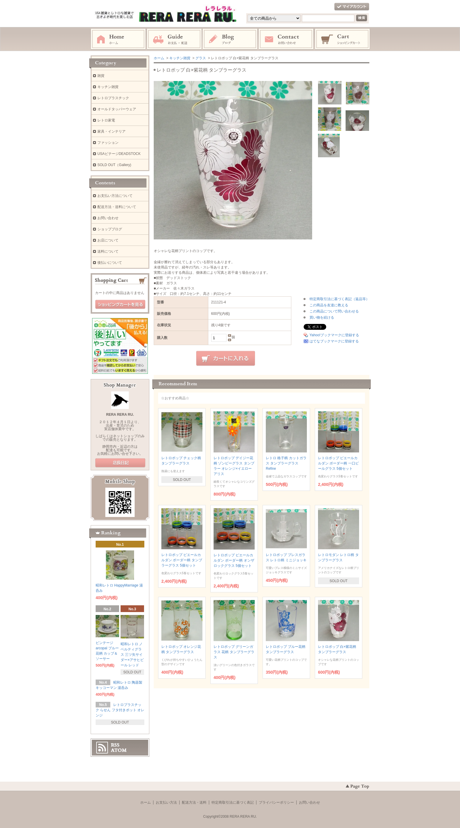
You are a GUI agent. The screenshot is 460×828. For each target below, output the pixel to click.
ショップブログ (109, 229)
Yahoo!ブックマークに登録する (334, 335)
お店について (108, 240)
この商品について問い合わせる (334, 311)
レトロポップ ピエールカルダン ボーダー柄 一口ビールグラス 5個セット (338, 463)
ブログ (230, 39)
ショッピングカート (342, 39)
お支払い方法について (115, 196)
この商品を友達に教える (329, 305)
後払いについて (109, 263)
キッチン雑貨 (179, 58)
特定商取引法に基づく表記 (233, 802)
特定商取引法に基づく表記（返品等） (339, 299)
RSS (115, 745)
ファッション (108, 143)
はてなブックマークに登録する (334, 341)
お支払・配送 (174, 39)
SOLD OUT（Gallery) (114, 165)
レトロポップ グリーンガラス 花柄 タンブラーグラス (234, 652)
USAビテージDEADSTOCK (119, 154)
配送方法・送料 (194, 802)
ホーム (118, 39)
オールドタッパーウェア (116, 109)
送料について (108, 251)
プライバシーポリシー (276, 802)
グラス (200, 58)
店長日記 (120, 463)
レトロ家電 (106, 120)
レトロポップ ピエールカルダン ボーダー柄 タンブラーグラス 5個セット (181, 560)
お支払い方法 (166, 802)
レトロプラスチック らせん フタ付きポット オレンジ (120, 710)
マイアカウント (351, 7)
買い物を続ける (322, 317)
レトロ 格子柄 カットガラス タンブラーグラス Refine (286, 463)
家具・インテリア (111, 131)
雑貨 (100, 76)
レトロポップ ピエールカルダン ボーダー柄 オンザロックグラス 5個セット (234, 560)
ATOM (119, 750)
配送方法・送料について (116, 207)
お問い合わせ (286, 39)
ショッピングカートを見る (120, 304)
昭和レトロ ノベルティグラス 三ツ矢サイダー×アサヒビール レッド (132, 654)
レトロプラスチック (113, 98)
